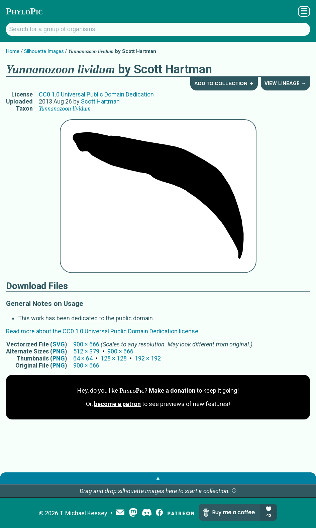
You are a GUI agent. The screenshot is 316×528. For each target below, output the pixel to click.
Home (12, 51)
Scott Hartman (100, 101)
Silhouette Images (44, 51)
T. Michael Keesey (83, 513)
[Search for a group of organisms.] (158, 29)
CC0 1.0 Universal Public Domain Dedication (96, 94)
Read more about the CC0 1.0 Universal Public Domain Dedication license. (103, 331)
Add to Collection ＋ (224, 83)
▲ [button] (158, 477)
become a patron (117, 403)
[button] (234, 490)
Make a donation (172, 390)
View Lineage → (285, 83)
